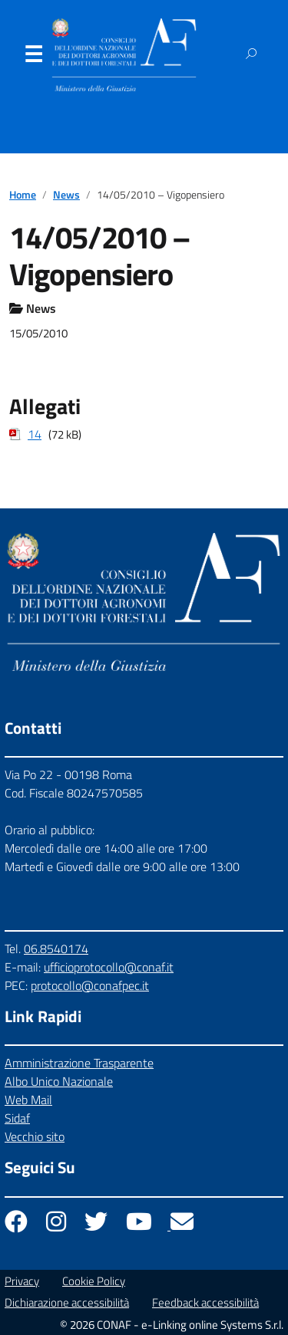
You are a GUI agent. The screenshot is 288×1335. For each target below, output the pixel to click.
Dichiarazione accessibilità (67, 1302)
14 (34, 434)
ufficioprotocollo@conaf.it (109, 967)
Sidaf (17, 1118)
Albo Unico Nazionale (59, 1081)
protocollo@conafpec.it (90, 985)
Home (22, 194)
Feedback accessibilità (205, 1302)
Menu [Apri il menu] (33, 57)
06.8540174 (56, 948)
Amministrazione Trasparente (79, 1063)
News (66, 194)
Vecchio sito (35, 1136)
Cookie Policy (93, 1281)
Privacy (22, 1281)
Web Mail (28, 1099)
